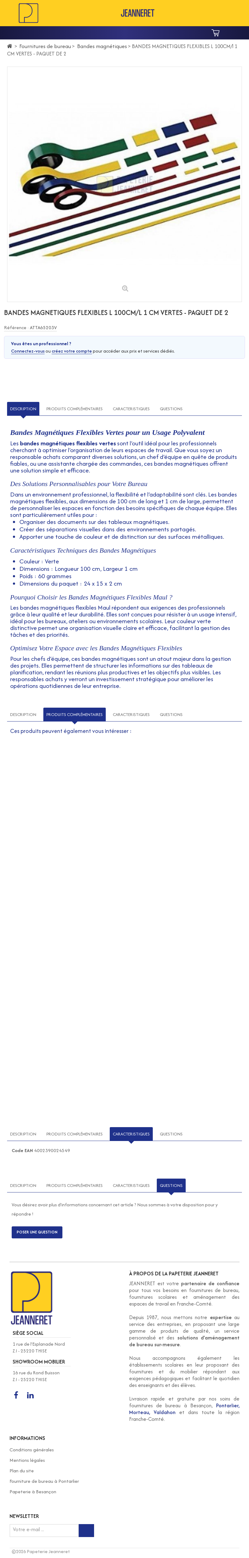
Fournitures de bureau (45, 46)
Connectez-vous (28, 351)
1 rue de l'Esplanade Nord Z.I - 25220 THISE (39, 1347)
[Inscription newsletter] (86, 1530)
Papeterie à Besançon (33, 1491)
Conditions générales (32, 1449)
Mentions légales (27, 1460)
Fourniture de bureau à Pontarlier (44, 1481)
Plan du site (22, 1470)
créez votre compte (72, 351)
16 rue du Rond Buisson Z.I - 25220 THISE (36, 1376)
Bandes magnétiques (102, 46)
